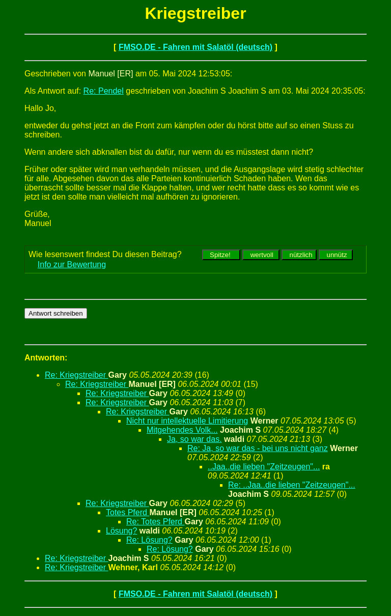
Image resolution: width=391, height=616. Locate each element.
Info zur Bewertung (72, 264)
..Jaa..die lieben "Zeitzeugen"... (264, 466)
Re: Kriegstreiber (76, 375)
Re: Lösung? (149, 540)
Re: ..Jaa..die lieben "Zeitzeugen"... (291, 485)
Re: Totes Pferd (155, 521)
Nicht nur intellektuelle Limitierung (187, 420)
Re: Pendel (103, 91)
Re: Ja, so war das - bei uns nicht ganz (257, 448)
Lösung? (121, 530)
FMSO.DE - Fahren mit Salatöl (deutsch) (195, 47)
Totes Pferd (127, 512)
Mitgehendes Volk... (182, 430)
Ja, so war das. (194, 439)
